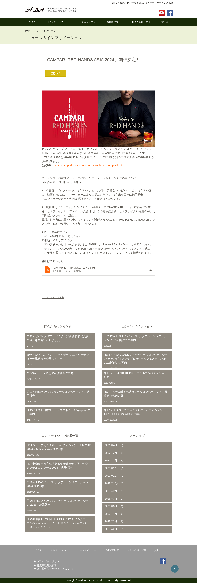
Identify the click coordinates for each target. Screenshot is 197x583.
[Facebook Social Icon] (170, 13)
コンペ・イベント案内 (53, 297)
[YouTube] (162, 13)
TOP (27, 31)
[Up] (175, 569)
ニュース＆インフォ (44, 31)
